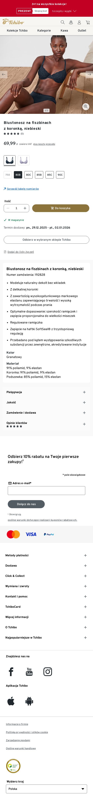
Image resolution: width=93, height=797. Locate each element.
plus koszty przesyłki (44, 144)
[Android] (29, 703)
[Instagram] (48, 673)
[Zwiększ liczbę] (25, 208)
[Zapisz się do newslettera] (26, 504)
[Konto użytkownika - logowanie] (79, 23)
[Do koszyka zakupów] (88, 23)
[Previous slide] (3, 74)
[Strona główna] (16, 21)
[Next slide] (89, 74)
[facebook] (11, 673)
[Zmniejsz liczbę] (8, 208)
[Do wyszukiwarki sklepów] (71, 23)
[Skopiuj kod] (40, 11)
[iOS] (11, 703)
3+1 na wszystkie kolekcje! (49, 4)
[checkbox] (10, 160)
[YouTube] (29, 673)
